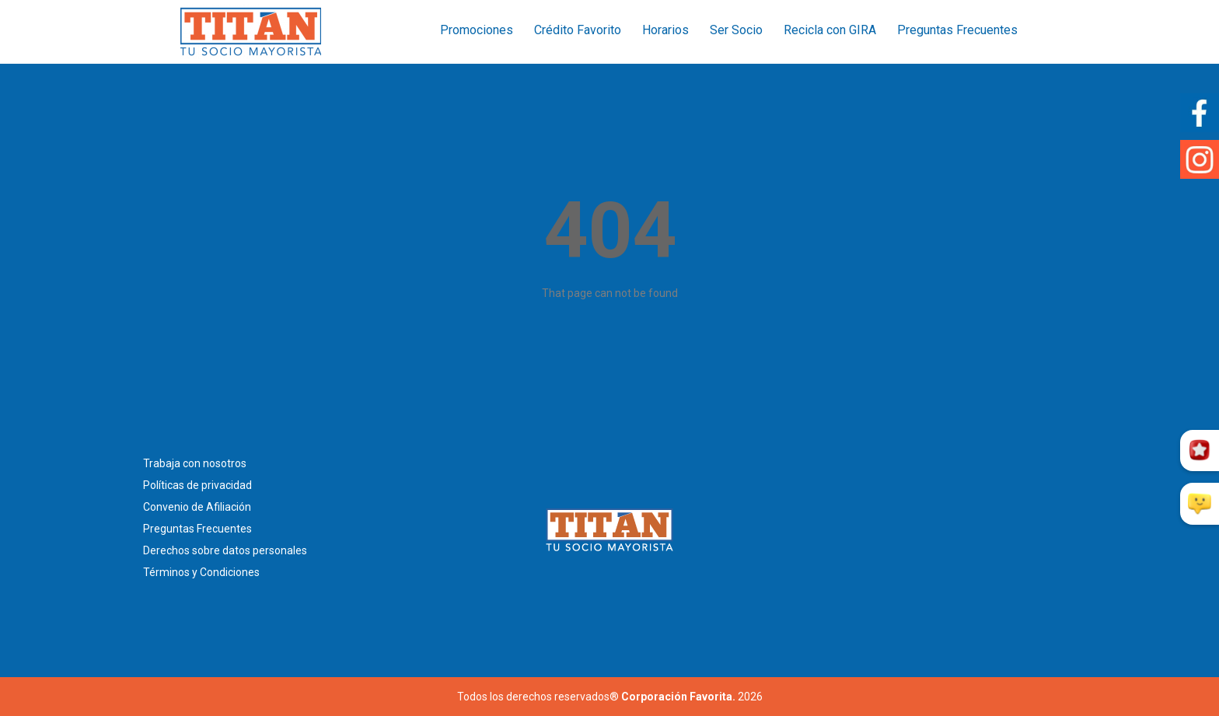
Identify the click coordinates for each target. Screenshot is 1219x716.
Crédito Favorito (577, 30)
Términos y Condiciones (201, 572)
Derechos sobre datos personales (225, 550)
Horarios (665, 30)
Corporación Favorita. (678, 696)
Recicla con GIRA (830, 30)
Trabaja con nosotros (194, 463)
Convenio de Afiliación (197, 507)
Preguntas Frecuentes (957, 30)
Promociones (476, 30)
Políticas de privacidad (197, 485)
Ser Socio (736, 30)
